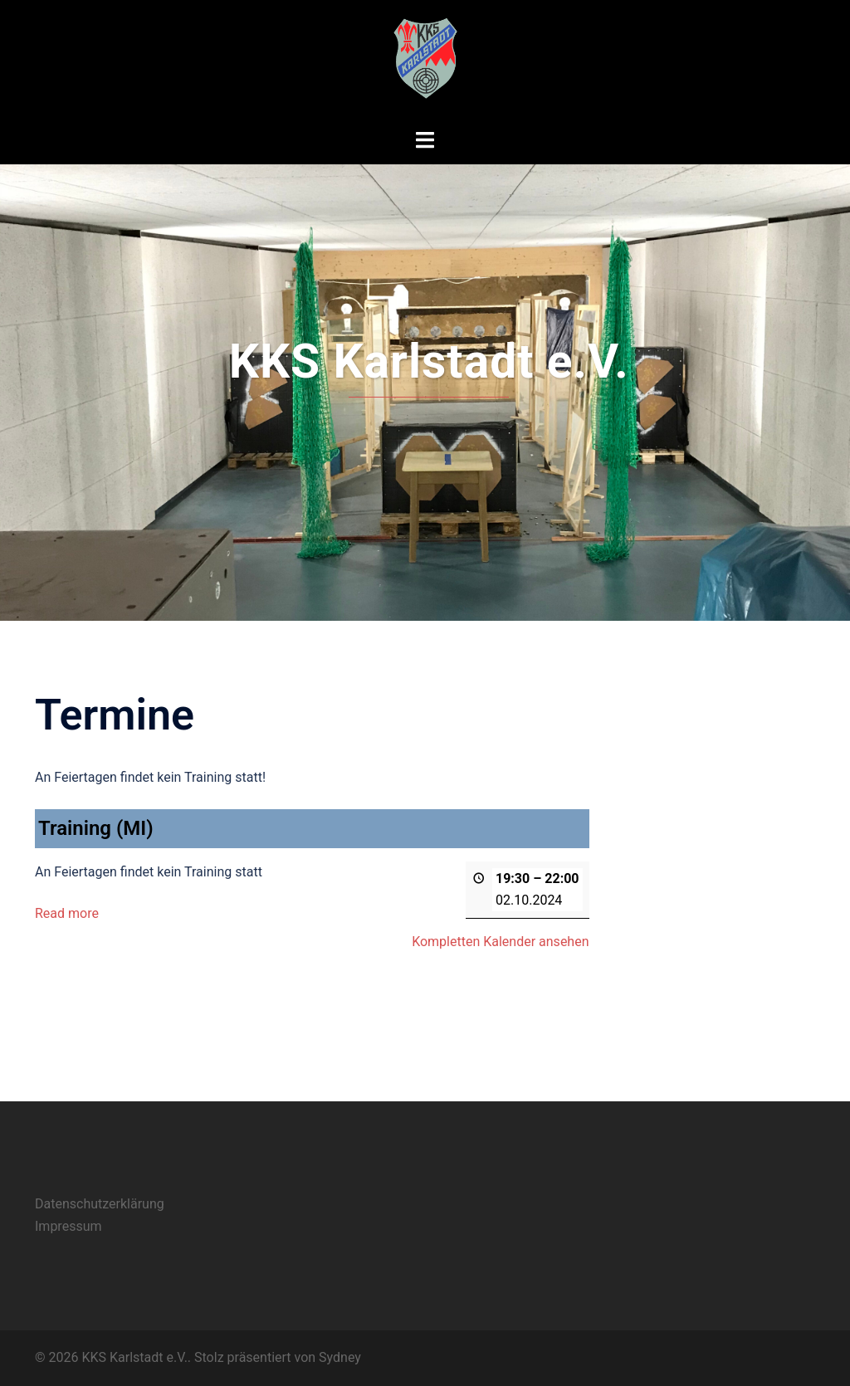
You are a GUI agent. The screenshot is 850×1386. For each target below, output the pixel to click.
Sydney (340, 1357)
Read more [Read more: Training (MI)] (67, 912)
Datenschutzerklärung (99, 1204)
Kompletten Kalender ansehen (500, 941)
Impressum (68, 1226)
